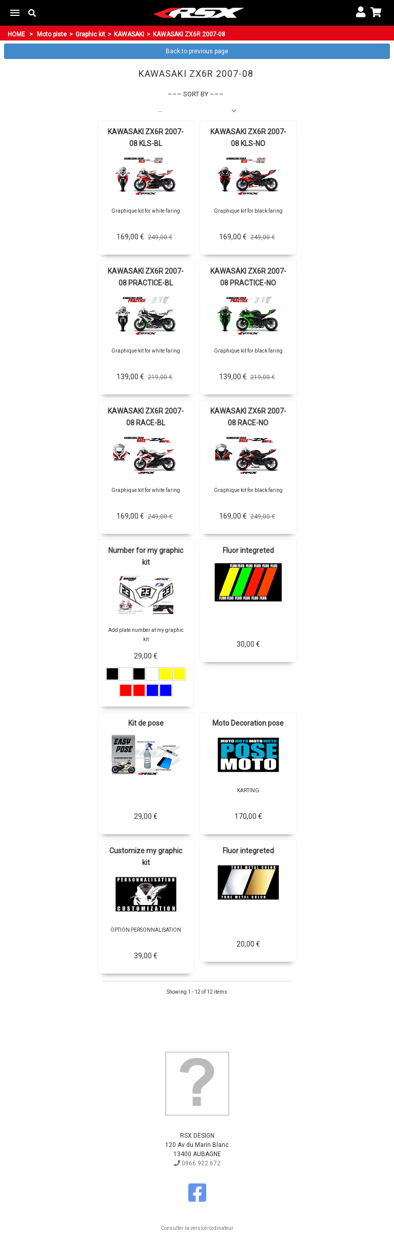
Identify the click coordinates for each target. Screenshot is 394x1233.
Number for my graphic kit (145, 556)
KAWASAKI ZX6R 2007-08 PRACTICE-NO (248, 277)
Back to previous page (197, 51)
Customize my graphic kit (145, 857)
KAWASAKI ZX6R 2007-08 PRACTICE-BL (146, 277)
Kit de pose (146, 723)
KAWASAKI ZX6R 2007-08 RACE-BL (146, 417)
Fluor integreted (248, 550)
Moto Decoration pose (248, 723)
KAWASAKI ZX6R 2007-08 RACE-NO (248, 417)
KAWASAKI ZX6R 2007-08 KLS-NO (248, 138)
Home (16, 34)
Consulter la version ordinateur (197, 1228)
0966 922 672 (197, 1163)
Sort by (195, 94)
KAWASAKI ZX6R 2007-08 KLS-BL (146, 138)
